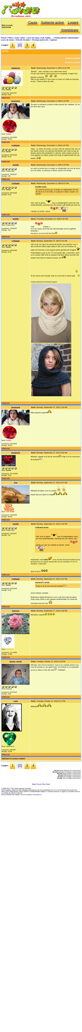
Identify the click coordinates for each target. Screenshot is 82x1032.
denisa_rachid (16, 661)
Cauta (32, 22)
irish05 (16, 165)
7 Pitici (12, 788)
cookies (20, 791)
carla (15, 701)
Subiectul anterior (72, 58)
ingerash (15, 611)
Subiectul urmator (72, 62)
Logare (73, 22)
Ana (15, 483)
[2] (20, 45)
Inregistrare (69, 30)
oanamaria (15, 101)
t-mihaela (15, 145)
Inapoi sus (6, 97)
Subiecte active (52, 22)
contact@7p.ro (37, 794)
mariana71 (15, 453)
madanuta (15, 68)
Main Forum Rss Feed (41, 784)
